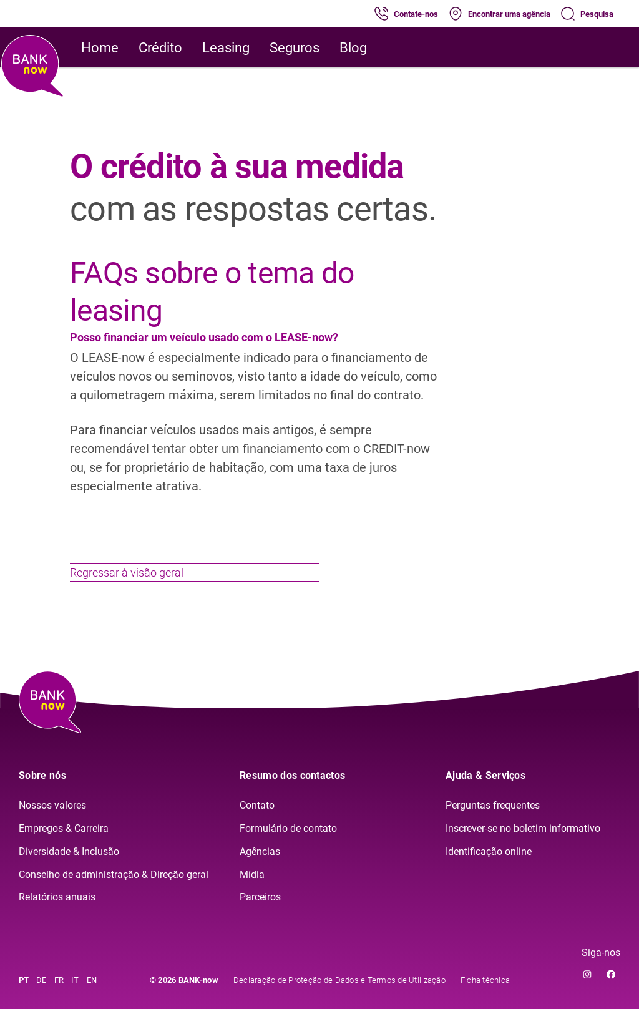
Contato (257, 825)
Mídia (252, 894)
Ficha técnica (485, 1000)
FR (59, 1000)
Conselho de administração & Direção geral (113, 894)
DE (41, 1000)
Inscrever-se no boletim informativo (523, 848)
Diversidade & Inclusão (69, 871)
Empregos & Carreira (64, 848)
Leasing (226, 48)
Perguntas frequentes (493, 825)
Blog (353, 48)
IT (75, 1000)
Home (100, 48)
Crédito (160, 48)
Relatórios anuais (57, 917)
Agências (260, 871)
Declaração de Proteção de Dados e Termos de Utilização (339, 1000)
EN (92, 1000)
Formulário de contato (288, 848)
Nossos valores (52, 825)
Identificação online (489, 871)
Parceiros (260, 917)
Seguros (295, 48)
